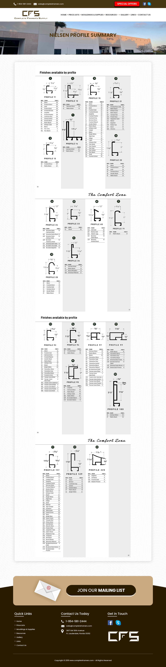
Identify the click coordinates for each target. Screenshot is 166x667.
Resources (112, 14)
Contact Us (144, 14)
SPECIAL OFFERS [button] (127, 3)
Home (63, 14)
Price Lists (74, 14)
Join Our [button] (101, 590)
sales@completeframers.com (51, 4)
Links (133, 14)
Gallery (125, 14)
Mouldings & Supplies (92, 14)
